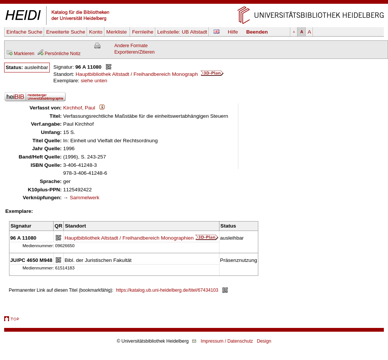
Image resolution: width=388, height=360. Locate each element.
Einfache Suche (24, 32)
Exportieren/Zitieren (134, 52)
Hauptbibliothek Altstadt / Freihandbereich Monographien (128, 238)
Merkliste (117, 32)
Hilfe (233, 32)
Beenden (257, 32)
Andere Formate (130, 45)
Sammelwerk (85, 197)
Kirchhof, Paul (79, 108)
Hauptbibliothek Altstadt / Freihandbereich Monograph (150, 74)
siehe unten (94, 80)
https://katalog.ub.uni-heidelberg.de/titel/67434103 (167, 290)
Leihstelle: (182, 32)
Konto (96, 32)
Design (264, 341)
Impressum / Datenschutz (227, 341)
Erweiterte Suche (65, 32)
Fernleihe (142, 32)
